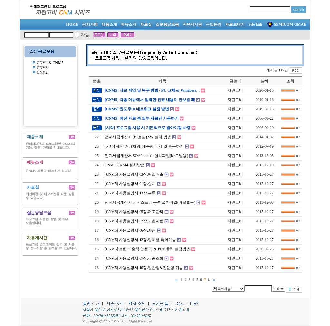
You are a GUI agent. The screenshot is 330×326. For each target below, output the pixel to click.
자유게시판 (192, 24)
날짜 (264, 81)
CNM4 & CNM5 (50, 63)
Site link (255, 24)
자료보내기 (235, 24)
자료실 (146, 24)
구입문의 (213, 24)
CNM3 (42, 67)
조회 (290, 81)
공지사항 (90, 24)
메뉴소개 (128, 24)
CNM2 (42, 72)
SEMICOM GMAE (286, 24)
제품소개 (109, 24)
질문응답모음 (167, 24)
